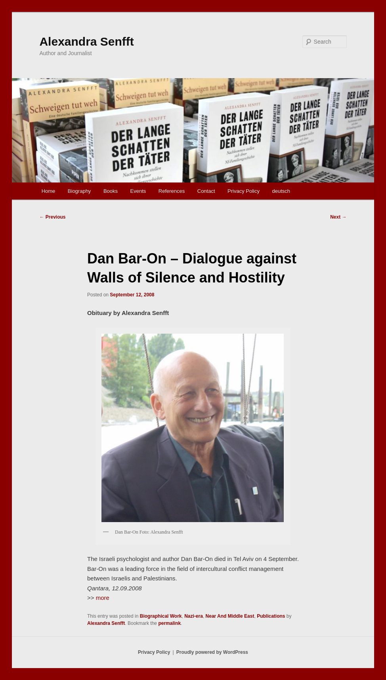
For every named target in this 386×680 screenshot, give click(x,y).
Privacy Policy (243, 191)
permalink (169, 623)
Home (48, 191)
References (172, 191)
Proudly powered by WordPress (212, 652)
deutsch (281, 191)
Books (110, 191)
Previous (52, 217)
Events (138, 191)
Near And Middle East (230, 616)
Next (338, 217)
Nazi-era (193, 616)
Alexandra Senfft (86, 41)
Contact (206, 191)
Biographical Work (161, 616)
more (101, 597)
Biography (79, 191)
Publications (271, 616)
